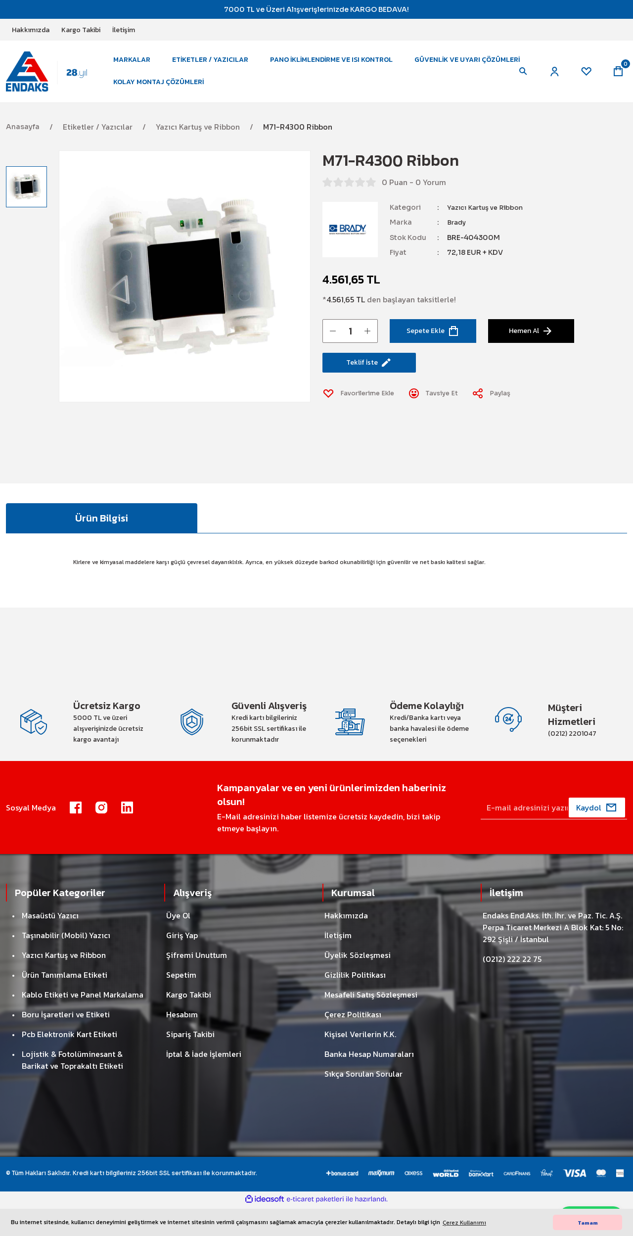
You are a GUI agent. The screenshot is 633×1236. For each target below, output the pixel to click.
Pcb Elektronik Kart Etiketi (69, 1064)
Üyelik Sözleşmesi (357, 985)
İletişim (338, 965)
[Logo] (52, 76)
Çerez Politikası (352, 1044)
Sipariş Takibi (190, 1064)
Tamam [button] (588, 1223)
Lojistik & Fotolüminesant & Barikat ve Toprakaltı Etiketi (72, 1089)
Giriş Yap (182, 965)
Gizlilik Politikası (355, 1004)
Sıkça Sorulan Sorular (363, 1103)
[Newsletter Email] (554, 837)
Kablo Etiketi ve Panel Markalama (82, 1024)
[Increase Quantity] (367, 341)
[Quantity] (350, 341)
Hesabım (182, 1044)
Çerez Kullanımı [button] (464, 1222)
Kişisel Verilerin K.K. (360, 1064)
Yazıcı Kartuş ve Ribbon (489, 217)
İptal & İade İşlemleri (203, 1084)
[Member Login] (550, 77)
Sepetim (181, 1004)
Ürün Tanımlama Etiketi (64, 1004)
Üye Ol (178, 945)
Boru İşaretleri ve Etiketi (66, 1044)
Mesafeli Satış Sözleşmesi (370, 1024)
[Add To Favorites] (362, 407)
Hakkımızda (346, 945)
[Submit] (597, 837)
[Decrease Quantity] (333, 341)
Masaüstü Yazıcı (50, 945)
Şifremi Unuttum (196, 985)
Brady (457, 232)
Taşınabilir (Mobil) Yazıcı (66, 965)
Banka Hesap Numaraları (369, 1084)
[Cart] (617, 77)
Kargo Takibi (188, 1024)
